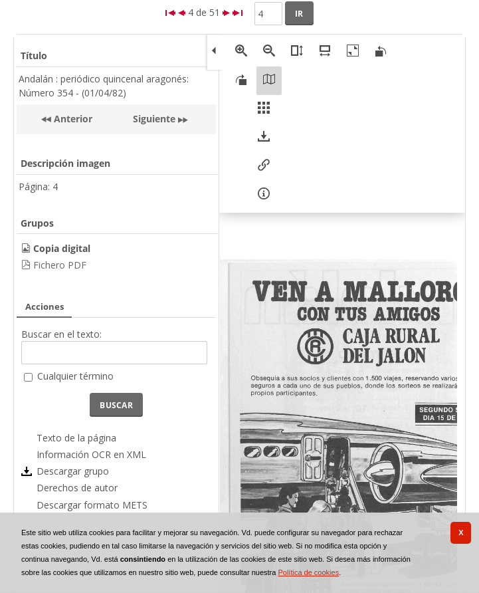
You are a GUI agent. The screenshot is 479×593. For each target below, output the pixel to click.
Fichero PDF (59, 265)
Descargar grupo (73, 471)
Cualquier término (75, 376)
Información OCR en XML (91, 454)
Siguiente (154, 118)
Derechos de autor (77, 487)
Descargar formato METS (92, 505)
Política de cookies (308, 572)
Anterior (71, 118)
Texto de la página (76, 437)
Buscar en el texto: (61, 334)
